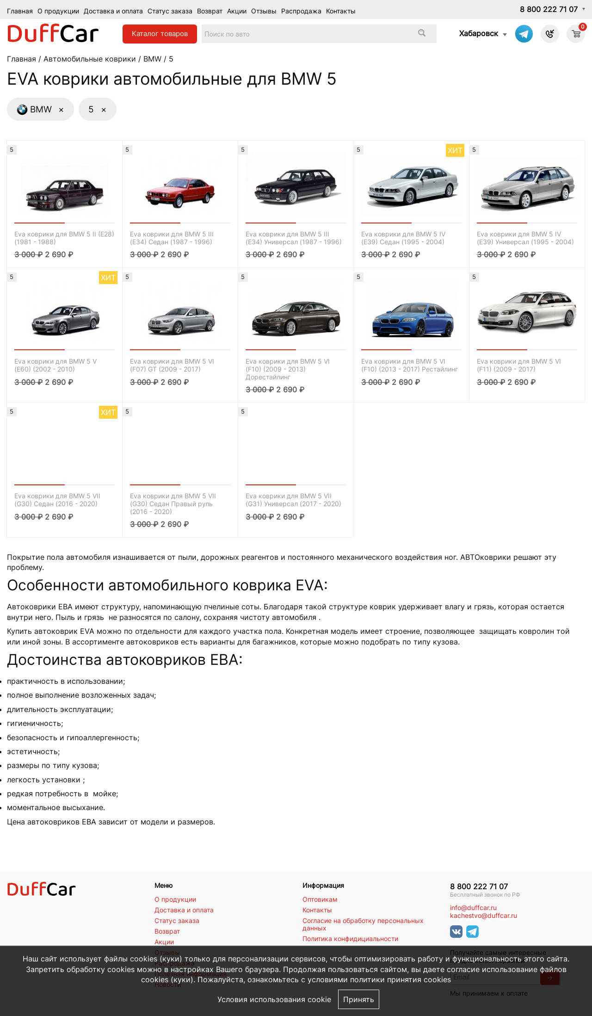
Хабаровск (478, 33)
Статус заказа (170, 11)
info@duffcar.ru (473, 907)
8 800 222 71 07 (549, 9)
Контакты (341, 11)
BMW (152, 58)
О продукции (58, 11)
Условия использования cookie (274, 999)
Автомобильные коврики (89, 58)
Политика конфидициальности (350, 938)
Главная (20, 11)
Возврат (209, 11)
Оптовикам (320, 899)
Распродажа (301, 11)
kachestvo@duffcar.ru (483, 915)
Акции (237, 11)
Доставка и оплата (113, 11)
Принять (358, 999)
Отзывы (264, 11)
